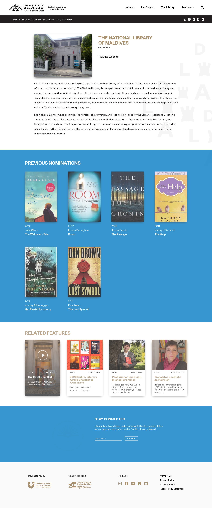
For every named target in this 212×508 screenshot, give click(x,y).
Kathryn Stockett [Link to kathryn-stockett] (165, 238)
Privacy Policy (167, 480)
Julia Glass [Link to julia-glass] (31, 238)
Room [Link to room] (71, 242)
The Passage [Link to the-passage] (119, 242)
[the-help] (171, 205)
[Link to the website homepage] (37, 8)
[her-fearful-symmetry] (41, 280)
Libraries (37, 19)
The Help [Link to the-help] (160, 242)
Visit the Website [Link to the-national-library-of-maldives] (108, 57)
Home (16, 19)
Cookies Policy (167, 484)
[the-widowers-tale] (41, 205)
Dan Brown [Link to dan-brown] (74, 314)
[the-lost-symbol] (84, 280)
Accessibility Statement (172, 488)
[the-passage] (127, 205)
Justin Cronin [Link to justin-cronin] (119, 238)
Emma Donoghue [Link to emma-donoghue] (78, 238)
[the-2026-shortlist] (42, 376)
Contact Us (165, 476)
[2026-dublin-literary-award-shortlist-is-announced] (85, 376)
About (129, 7)
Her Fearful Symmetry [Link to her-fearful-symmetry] (38, 318)
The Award (147, 7)
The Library (168, 7)
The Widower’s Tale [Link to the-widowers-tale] (36, 242)
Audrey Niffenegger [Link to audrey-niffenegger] (36, 314)
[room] (84, 205)
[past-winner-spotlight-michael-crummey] (127, 376)
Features (187, 7)
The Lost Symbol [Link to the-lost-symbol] (78, 318)
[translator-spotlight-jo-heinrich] (169, 376)
